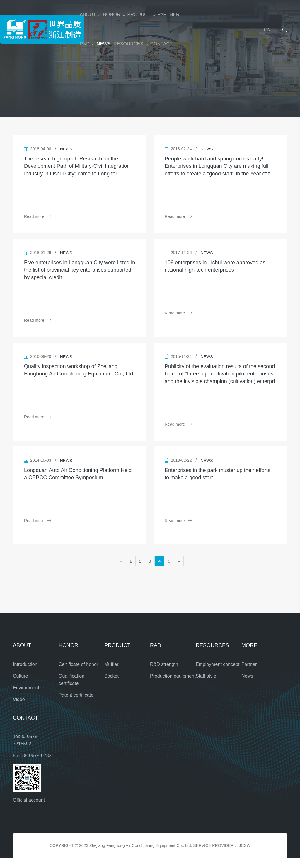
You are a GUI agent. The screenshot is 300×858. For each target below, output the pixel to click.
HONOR (111, 14)
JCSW (244, 845)
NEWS (104, 43)
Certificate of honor (78, 664)
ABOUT (88, 14)
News (247, 675)
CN (267, 29)
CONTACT (161, 43)
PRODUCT (138, 14)
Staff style (206, 675)
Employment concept (217, 664)
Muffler (111, 664)
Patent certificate (76, 695)
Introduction (25, 664)
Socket (111, 675)
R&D (85, 43)
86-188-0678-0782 (32, 755)
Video (19, 699)
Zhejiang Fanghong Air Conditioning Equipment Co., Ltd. (140, 845)
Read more (37, 216)
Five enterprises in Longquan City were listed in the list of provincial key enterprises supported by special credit (79, 270)
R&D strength (164, 664)
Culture (20, 675)
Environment (26, 687)
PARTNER (168, 14)
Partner (249, 664)
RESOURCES (128, 43)
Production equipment (173, 675)
